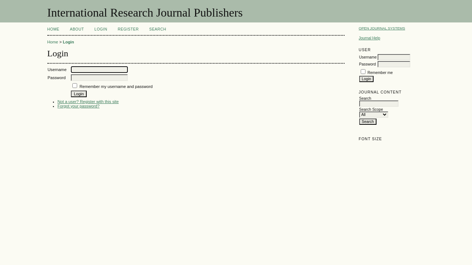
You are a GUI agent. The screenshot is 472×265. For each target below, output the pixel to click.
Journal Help (369, 38)
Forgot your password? (79, 106)
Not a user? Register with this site (88, 101)
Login (100, 29)
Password (367, 64)
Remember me (380, 73)
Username (368, 57)
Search (157, 29)
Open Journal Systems (382, 28)
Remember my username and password (115, 86)
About (77, 29)
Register (128, 29)
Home (53, 29)
